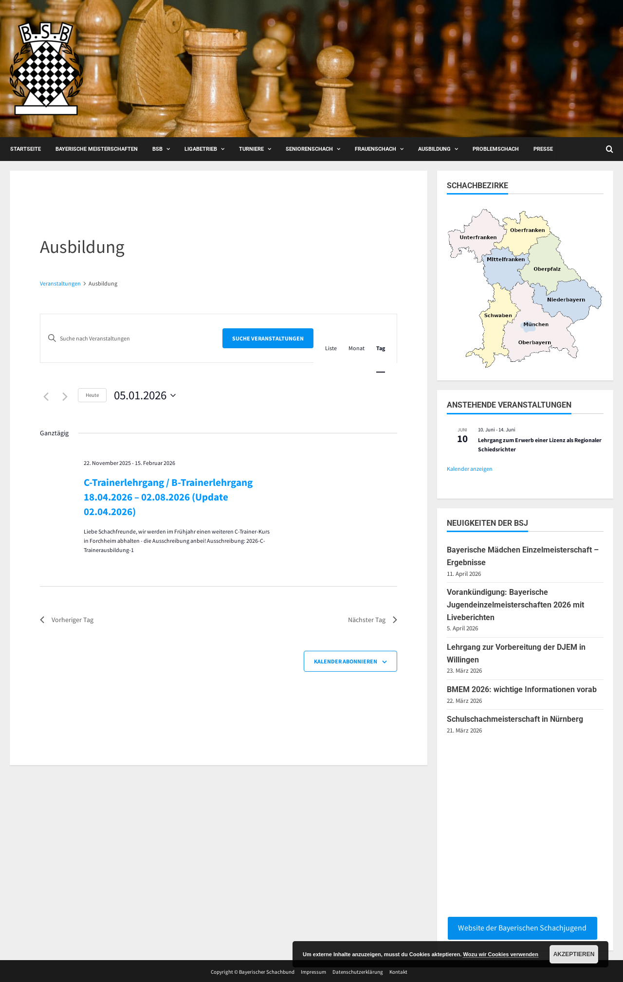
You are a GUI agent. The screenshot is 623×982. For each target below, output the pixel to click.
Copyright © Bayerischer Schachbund (252, 971)
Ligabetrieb (200, 149)
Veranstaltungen (60, 283)
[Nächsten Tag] (65, 396)
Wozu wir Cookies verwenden (500, 954)
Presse (543, 149)
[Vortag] (46, 396)
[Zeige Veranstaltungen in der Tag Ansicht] (380, 348)
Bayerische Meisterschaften (96, 149)
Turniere (251, 149)
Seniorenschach (309, 149)
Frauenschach (375, 149)
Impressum (313, 971)
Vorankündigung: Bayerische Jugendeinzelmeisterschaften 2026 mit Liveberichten (515, 605)
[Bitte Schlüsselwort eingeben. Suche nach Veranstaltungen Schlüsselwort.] (131, 338)
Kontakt (398, 971)
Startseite (25, 149)
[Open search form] (609, 149)
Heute (92, 395)
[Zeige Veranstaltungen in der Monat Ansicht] (356, 348)
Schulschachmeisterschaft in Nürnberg (515, 719)
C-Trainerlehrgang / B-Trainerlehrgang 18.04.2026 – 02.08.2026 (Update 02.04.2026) (168, 497)
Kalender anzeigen (470, 468)
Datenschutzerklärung (357, 971)
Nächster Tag (372, 619)
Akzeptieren (574, 954)
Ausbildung (434, 149)
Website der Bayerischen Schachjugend (522, 927)
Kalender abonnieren (345, 661)
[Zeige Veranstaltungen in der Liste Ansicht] (331, 348)
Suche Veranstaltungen (268, 338)
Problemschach (496, 149)
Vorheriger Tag (66, 619)
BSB (157, 149)
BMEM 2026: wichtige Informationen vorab (522, 689)
